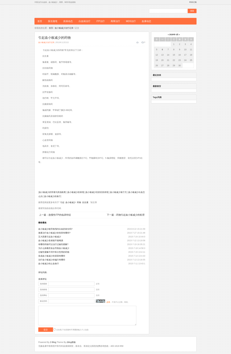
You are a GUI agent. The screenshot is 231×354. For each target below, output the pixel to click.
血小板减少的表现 (75, 192)
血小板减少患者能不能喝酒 (50, 240)
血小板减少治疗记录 (64, 28)
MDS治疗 (131, 21)
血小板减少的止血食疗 (48, 263)
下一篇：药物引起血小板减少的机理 (126, 215)
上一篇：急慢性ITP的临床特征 (55, 215)
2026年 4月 (173, 35)
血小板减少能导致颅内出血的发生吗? (55, 229)
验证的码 (43, 301)
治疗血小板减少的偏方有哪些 (51, 260)
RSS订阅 (193, 2)
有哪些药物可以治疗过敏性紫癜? (53, 244)
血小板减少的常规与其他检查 (52, 192)
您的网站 (43, 295)
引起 (62, 202)
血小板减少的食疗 (52, 196)
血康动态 (146, 21)
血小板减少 (70, 202)
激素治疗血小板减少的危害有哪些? (54, 233)
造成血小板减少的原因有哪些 (51, 256)
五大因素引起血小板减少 (49, 236)
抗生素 (85, 202)
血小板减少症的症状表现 (97, 192)
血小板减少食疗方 (118, 192)
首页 (39, 21)
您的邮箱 (43, 290)
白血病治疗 (84, 21)
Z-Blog (53, 342)
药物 (79, 202)
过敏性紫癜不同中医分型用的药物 (53, 252)
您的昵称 (43, 284)
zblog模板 (71, 342)
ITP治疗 (100, 21)
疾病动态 (68, 21)
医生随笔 (52, 21)
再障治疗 (115, 21)
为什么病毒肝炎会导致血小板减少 (53, 248)
